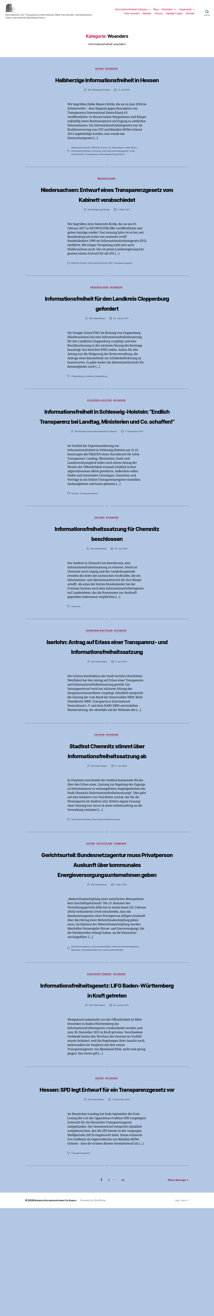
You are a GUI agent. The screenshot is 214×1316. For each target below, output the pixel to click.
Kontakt (190, 15)
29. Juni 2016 (121, 595)
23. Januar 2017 (121, 344)
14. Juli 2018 (124, 104)
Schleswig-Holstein (99, 426)
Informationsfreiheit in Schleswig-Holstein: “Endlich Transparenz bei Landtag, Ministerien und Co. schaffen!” (106, 452)
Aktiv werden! (131, 15)
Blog (156, 11)
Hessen (99, 73)
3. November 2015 (121, 1208)
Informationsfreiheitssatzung (106, 877)
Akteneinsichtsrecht (81, 162)
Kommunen (122, 902)
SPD (111, 288)
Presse (159, 15)
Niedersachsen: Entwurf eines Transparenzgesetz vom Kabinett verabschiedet (107, 214)
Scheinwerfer (78, 168)
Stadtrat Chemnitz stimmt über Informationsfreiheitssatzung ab (107, 808)
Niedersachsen (107, 193)
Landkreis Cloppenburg (97, 401)
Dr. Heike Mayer (118, 162)
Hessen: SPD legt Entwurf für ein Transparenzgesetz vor (107, 1193)
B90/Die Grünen (101, 162)
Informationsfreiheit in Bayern (131, 11)
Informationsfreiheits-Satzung (86, 165)
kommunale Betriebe (114, 1038)
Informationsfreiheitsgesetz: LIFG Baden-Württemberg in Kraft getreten (107, 1083)
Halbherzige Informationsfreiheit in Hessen (107, 89)
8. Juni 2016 (121, 823)
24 (119, 1288)
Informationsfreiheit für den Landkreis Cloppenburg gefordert (107, 328)
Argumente (185, 11)
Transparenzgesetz (124, 288)
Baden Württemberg (99, 1062)
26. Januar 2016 (121, 1104)
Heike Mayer (133, 162)
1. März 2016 (121, 972)
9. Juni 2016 (121, 718)
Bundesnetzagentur (81, 1034)
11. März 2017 (124, 234)
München (75, 1038)
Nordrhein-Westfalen (99, 678)
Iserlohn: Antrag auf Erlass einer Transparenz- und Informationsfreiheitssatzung (107, 698)
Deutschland (104, 902)
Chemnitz (76, 653)
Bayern (89, 902)
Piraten (74, 539)
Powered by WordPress (98, 1308)
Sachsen (99, 564)
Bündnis (147, 15)
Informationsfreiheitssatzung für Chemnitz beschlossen (107, 579)
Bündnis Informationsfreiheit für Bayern (97, 477)
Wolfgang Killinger (101, 104)
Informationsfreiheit (98, 288)
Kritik (133, 165)
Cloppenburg (77, 401)
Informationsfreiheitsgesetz (116, 165)
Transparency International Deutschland (106, 168)
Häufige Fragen (174, 15)
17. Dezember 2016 (134, 477)
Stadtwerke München (92, 1038)
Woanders (167, 11)
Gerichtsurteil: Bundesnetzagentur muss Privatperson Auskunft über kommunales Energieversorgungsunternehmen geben (107, 937)
